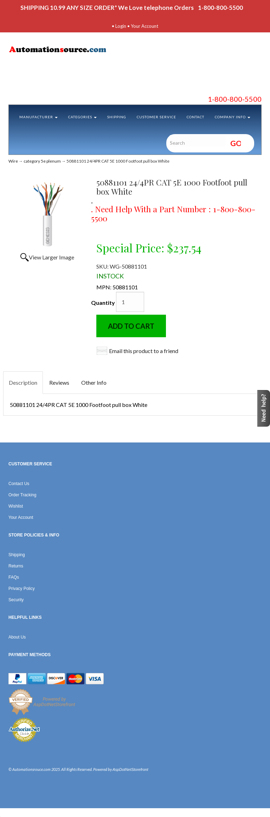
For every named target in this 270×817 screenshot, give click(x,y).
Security (16, 599)
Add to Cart (131, 326)
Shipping (116, 117)
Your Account (144, 26)
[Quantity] (130, 302)
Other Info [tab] (94, 382)
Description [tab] (23, 382)
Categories (82, 117)
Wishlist (15, 506)
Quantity (103, 302)
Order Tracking (22, 494)
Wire (13, 161)
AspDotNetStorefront (130, 769)
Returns (15, 566)
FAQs (13, 577)
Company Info (232, 117)
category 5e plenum (42, 161)
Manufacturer (38, 117)
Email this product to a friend (143, 350)
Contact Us (18, 483)
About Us (17, 637)
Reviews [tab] (59, 382)
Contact (195, 117)
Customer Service (156, 117)
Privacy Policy (21, 588)
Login (120, 26)
